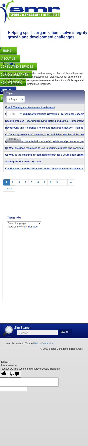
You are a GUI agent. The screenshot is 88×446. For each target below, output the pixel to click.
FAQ (35, 343)
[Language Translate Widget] (24, 223)
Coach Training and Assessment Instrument (30, 107)
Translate (29, 226)
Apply (13, 139)
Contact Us (47, 343)
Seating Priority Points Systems (23, 161)
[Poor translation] (14, 374)
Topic (9, 93)
